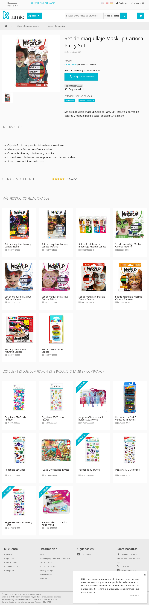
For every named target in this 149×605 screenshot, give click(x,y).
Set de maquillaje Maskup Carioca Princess (55, 298)
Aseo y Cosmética (56, 25)
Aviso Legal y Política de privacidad (55, 558)
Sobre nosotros (46, 562)
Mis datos (8, 554)
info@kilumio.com (128, 570)
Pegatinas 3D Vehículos (127, 469)
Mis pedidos (9, 558)
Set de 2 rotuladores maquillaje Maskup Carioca (92, 245)
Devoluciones (46, 574)
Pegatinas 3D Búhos (89, 469)
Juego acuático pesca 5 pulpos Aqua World (91, 418)
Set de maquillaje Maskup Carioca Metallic (55, 245)
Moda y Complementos (28, 25)
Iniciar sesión (70, 64)
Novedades (12, 3)
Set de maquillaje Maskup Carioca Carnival (18, 298)
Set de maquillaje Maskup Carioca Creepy (92, 298)
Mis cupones (9, 570)
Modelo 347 (12, 6)
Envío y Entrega (46, 570)
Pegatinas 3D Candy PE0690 (15, 418)
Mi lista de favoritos (12, 566)
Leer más (134, 595)
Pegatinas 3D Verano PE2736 (53, 418)
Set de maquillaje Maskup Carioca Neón (18, 245)
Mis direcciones (10, 562)
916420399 (125, 566)
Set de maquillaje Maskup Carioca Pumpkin (128, 298)
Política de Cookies (48, 566)
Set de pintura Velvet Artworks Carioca (16, 350)
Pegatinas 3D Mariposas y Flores (18, 523)
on (53, 179)
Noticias (43, 578)
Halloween (70, 100)
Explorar (32, 15)
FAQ (42, 554)
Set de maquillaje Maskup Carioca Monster (128, 245)
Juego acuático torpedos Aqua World (54, 523)
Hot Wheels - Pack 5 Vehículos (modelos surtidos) (125, 420)
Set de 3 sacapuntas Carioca (52, 350)
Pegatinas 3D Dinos (15, 469)
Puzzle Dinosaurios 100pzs (55, 469)
